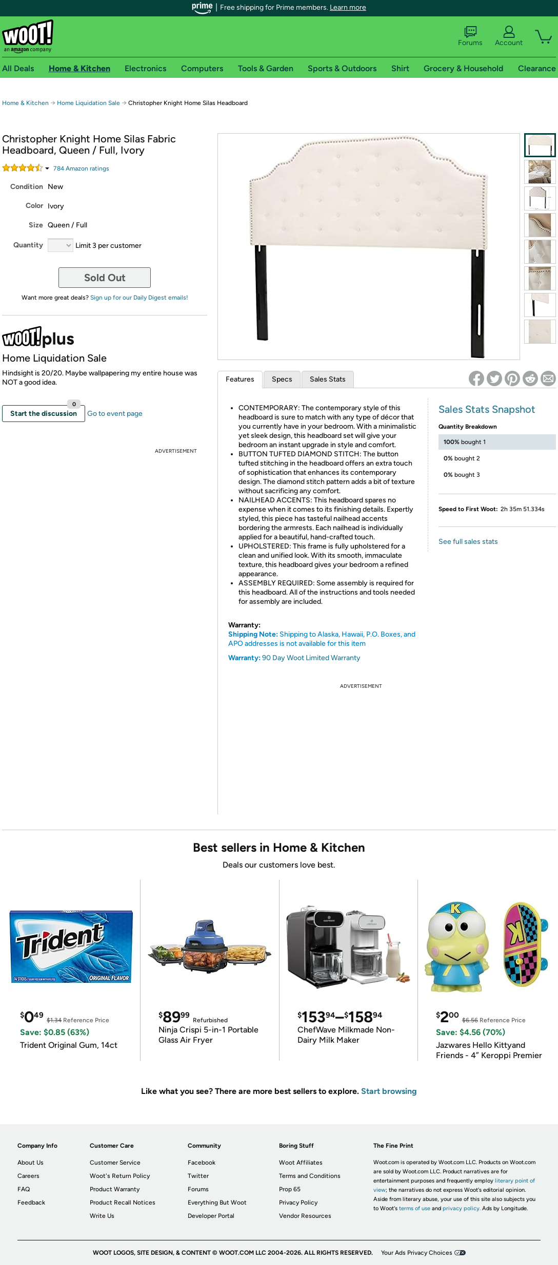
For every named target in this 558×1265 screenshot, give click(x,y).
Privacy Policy (298, 1202)
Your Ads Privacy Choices (416, 1252)
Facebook (201, 1162)
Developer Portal (211, 1215)
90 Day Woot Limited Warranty (311, 657)
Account (509, 36)
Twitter (198, 1175)
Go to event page (115, 413)
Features (240, 379)
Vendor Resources (305, 1215)
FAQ (23, 1189)
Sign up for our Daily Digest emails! (139, 297)
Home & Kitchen (25, 103)
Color (34, 205)
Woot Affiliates (301, 1162)
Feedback (31, 1202)
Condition (26, 186)
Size (36, 225)
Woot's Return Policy (120, 1175)
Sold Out (105, 277)
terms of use (414, 1208)
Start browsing (389, 1091)
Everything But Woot (217, 1202)
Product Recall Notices (122, 1202)
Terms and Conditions (310, 1175)
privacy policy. (462, 1208)
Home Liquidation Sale (88, 103)
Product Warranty (115, 1189)
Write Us (102, 1215)
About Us (30, 1162)
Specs (282, 379)
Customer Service (115, 1162)
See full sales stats (468, 541)
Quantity (28, 245)
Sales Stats (328, 379)
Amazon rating (81, 168)
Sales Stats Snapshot (487, 409)
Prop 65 (290, 1189)
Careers (28, 1175)
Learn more (348, 7)
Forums (470, 36)
